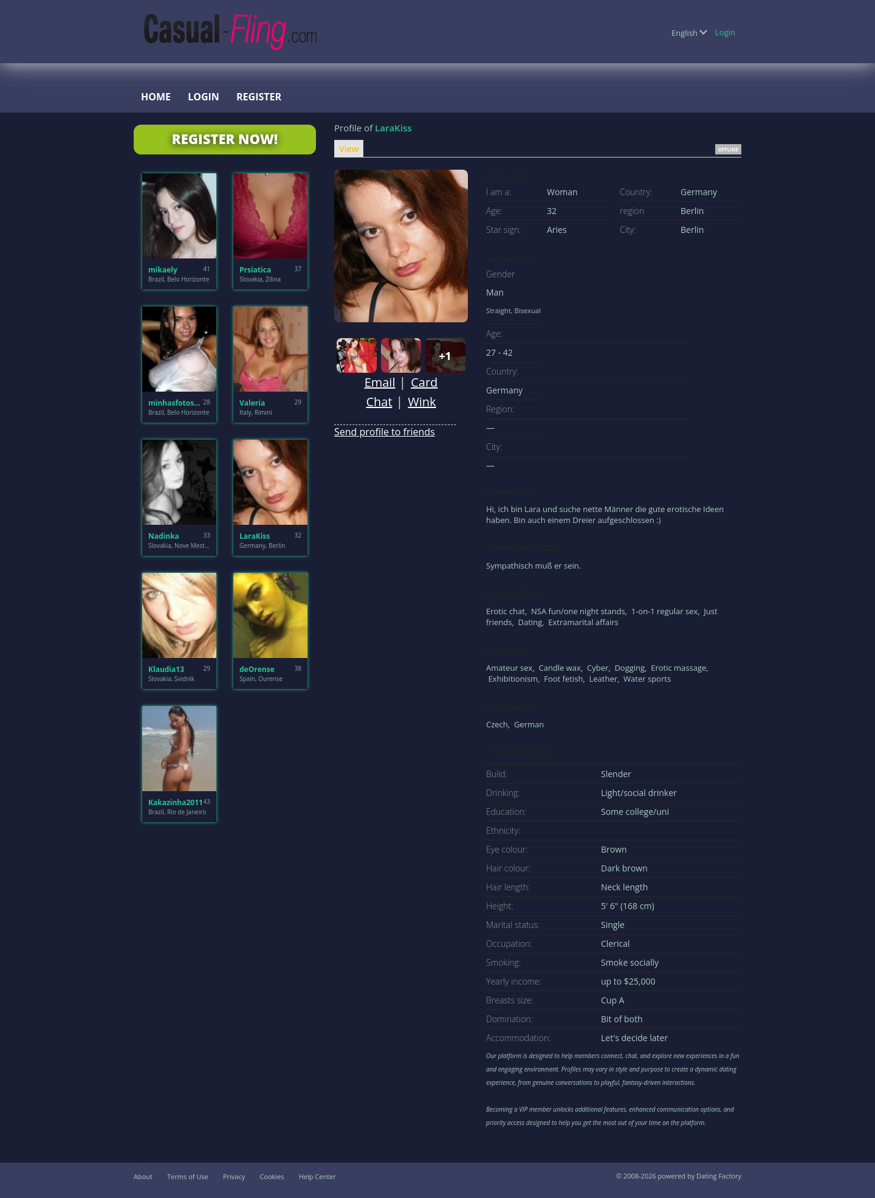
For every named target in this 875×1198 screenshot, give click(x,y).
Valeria (252, 403)
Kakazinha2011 (175, 802)
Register (258, 96)
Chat (379, 401)
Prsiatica (255, 270)
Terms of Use (187, 1176)
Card (424, 382)
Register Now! (225, 139)
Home (156, 96)
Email (380, 382)
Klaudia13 (166, 669)
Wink (422, 401)
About (143, 1176)
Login (725, 32)
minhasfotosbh (176, 403)
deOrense (257, 669)
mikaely (162, 270)
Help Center (317, 1176)
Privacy (234, 1176)
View (349, 148)
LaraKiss (254, 536)
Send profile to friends (384, 431)
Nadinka (163, 536)
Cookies (271, 1176)
